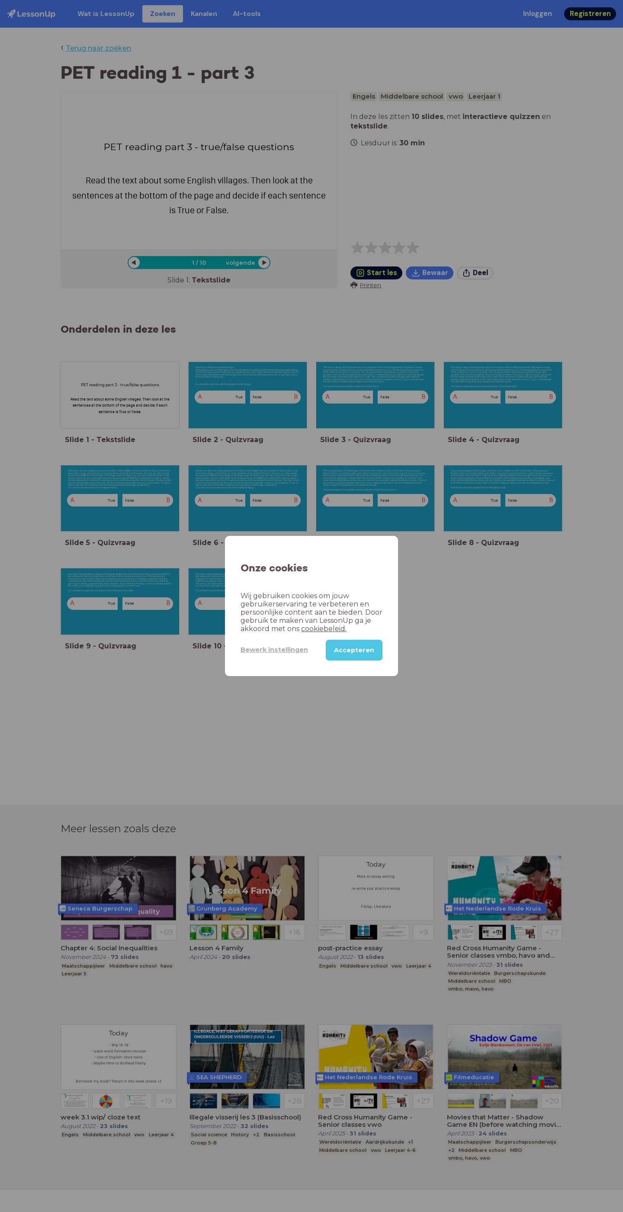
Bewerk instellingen (274, 650)
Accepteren (354, 650)
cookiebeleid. (324, 629)
